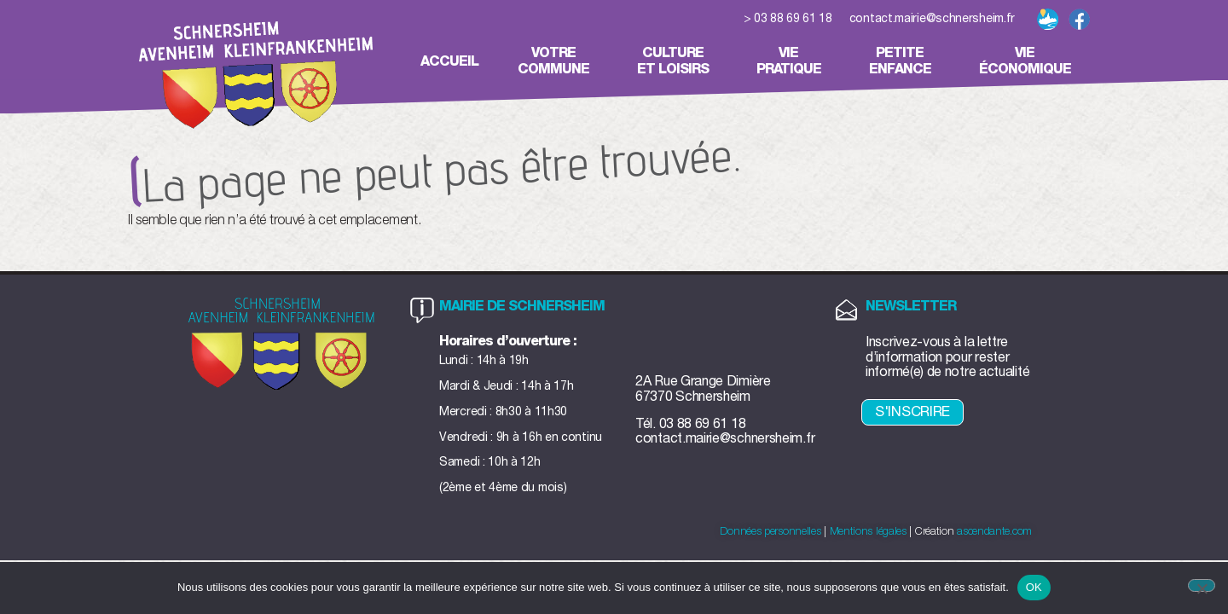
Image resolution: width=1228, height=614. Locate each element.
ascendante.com (994, 531)
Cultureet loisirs (677, 61)
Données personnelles (770, 531)
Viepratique (793, 61)
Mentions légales (868, 531)
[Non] (1201, 585)
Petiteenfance (904, 61)
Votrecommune (558, 61)
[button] (1109, 21)
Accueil (449, 61)
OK (1034, 587)
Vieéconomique (1029, 61)
